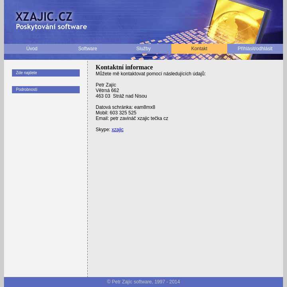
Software (87, 48)
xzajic (118, 129)
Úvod (31, 48)
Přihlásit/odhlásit (255, 48)
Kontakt (199, 48)
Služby (143, 48)
